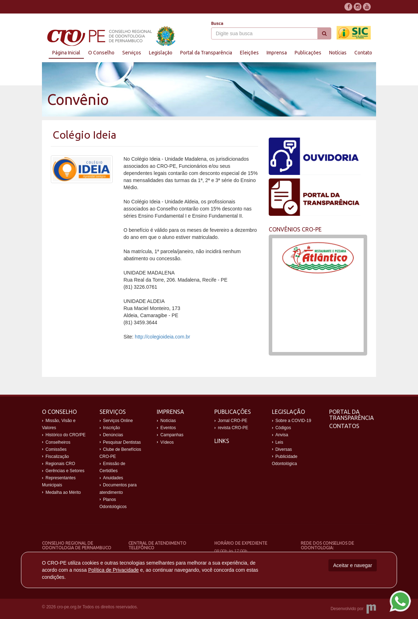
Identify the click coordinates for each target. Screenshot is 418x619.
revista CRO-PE (233, 427)
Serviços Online (118, 420)
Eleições (249, 52)
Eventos (168, 427)
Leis (279, 442)
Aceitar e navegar (352, 565)
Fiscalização (57, 456)
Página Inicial (66, 52)
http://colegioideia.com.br (162, 337)
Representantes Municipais (59, 481)
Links (221, 441)
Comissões (55, 449)
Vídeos (166, 442)
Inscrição (111, 427)
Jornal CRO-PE (232, 420)
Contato (363, 52)
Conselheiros (57, 442)
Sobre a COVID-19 (293, 420)
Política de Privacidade (113, 570)
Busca (217, 23)
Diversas (283, 449)
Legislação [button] (160, 52)
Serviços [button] (131, 52)
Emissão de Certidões (112, 467)
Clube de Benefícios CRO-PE (120, 453)
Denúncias (113, 434)
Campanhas (171, 434)
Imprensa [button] (277, 52)
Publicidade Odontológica (285, 460)
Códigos (283, 427)
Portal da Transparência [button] (206, 52)
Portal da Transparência (351, 415)
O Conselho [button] (101, 52)
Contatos (344, 426)
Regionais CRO (60, 463)
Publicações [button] (308, 52)
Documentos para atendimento (118, 488)
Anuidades (113, 477)
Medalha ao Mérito (63, 492)
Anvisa (281, 434)
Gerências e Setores (64, 470)
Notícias (338, 52)
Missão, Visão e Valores (59, 424)
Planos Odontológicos (113, 503)
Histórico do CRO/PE (65, 434)
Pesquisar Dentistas (122, 442)
